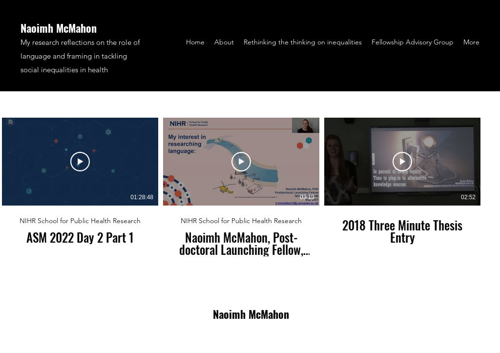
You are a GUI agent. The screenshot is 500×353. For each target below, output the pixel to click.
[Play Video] (80, 161)
